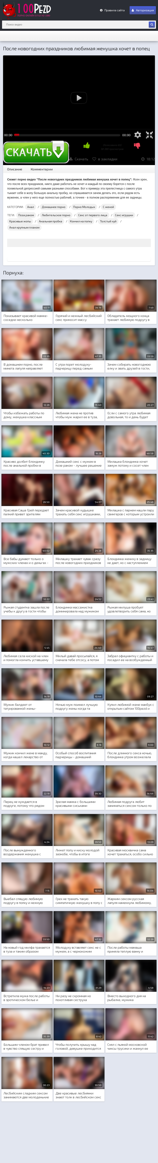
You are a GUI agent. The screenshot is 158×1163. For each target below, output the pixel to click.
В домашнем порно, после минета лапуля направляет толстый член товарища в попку (23, 366)
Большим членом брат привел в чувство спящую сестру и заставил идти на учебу (26, 1046)
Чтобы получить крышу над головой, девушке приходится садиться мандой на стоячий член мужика (78, 1046)
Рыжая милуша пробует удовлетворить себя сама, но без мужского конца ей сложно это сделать (129, 609)
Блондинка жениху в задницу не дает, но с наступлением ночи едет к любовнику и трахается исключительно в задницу (129, 561)
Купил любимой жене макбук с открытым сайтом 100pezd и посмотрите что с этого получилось (130, 707)
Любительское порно (56, 215)
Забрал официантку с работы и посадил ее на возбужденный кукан (130, 658)
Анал (30, 207)
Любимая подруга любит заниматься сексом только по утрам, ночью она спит (129, 804)
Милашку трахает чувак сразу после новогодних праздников (78, 561)
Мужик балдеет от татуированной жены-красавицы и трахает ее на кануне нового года (23, 707)
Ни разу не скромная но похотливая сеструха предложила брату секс (74, 998)
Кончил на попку (81, 221)
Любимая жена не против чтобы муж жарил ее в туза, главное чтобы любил (77, 415)
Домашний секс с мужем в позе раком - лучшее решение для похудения (79, 463)
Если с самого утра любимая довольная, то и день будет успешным (128, 415)
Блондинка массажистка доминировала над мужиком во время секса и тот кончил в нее (78, 609)
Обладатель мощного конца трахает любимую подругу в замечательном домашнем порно (128, 318)
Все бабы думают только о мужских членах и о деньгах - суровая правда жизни (25, 561)
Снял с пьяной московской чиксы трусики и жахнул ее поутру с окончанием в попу (128, 1046)
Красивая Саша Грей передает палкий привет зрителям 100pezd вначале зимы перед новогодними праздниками (26, 512)
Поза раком (26, 215)
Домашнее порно (53, 207)
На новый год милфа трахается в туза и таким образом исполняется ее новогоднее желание (26, 949)
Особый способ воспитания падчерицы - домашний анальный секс (76, 755)
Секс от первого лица (92, 215)
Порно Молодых (84, 207)
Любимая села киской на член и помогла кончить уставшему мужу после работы (25, 658)
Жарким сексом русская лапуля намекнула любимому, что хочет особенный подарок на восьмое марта (129, 901)
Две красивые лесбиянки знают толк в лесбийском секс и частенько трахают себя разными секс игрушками (78, 1095)
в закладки (104, 159)
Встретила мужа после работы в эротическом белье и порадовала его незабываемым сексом (26, 998)
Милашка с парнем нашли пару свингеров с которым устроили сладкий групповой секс (130, 512)
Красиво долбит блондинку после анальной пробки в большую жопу (24, 463)
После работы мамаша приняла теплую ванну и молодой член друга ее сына (129, 949)
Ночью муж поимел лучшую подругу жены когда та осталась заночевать (77, 707)
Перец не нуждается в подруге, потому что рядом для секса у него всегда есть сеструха (25, 804)
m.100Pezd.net (33, 10)
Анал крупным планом (24, 227)
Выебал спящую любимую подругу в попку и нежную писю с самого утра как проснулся (23, 901)
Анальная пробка (50, 221)
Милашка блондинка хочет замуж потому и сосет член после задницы (128, 463)
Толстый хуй (108, 221)
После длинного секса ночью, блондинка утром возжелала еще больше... (129, 755)
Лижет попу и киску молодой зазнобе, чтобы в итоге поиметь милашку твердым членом (77, 852)
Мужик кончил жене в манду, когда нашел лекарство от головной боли (25, 755)
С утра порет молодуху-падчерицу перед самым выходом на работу (74, 366)
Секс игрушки (124, 215)
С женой (108, 207)
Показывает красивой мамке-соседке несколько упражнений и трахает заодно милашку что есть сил (25, 318)
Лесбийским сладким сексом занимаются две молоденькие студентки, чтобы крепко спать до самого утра (26, 1095)
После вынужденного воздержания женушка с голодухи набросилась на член (26, 852)
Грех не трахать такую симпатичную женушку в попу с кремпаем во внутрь (79, 901)
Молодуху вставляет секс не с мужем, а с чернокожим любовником (78, 949)
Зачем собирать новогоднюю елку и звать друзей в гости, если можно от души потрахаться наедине (129, 366)
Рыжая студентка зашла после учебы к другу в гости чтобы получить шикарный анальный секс (26, 609)
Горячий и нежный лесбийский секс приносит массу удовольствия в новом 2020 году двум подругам (79, 318)
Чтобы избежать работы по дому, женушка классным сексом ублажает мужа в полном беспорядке (23, 415)
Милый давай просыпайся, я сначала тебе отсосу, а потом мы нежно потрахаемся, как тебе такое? (77, 658)
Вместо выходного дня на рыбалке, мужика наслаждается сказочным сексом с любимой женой (126, 998)
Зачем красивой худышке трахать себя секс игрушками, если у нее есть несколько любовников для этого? (78, 512)
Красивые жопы (20, 221)
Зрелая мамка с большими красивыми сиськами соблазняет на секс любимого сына (78, 804)
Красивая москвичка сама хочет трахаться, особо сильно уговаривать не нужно (130, 852)
